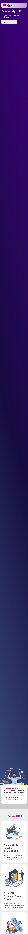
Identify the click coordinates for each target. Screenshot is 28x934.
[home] (7, 5)
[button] (24, 5)
